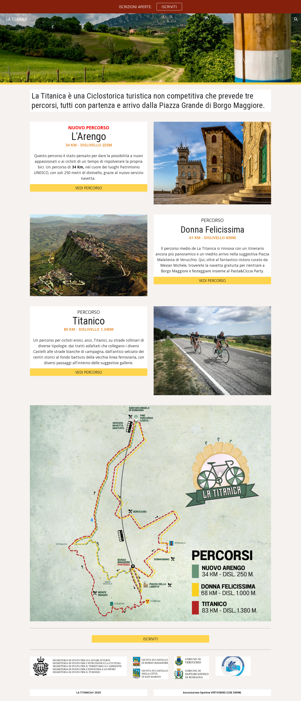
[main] (150, 101)
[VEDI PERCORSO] (88, 188)
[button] (296, 19)
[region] (150, 6)
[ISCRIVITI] (150, 639)
